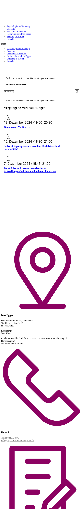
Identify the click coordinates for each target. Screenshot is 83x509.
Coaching (11, 29)
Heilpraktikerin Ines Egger (19, 34)
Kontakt (10, 39)
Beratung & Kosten (15, 36)
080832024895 (12, 438)
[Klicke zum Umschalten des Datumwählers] (9, 91)
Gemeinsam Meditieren (17, 127)
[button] (41, 44)
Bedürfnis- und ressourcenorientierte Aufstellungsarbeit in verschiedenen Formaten (30, 170)
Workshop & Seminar (16, 31)
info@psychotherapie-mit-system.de (17, 440)
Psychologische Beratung (18, 26)
